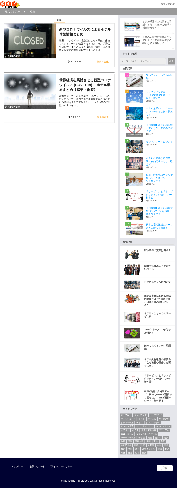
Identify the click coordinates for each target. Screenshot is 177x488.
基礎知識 (139, 441)
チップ (139, 422)
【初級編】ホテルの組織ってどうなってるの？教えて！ (159, 128)
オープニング (156, 415)
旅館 (160, 449)
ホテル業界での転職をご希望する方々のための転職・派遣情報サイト (156, 24)
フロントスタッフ (144, 426)
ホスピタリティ (163, 426)
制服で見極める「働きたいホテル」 (157, 267)
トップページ (18, 466)
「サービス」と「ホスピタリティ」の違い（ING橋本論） (159, 194)
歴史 (167, 449)
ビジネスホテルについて (159, 141)
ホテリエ (125, 430)
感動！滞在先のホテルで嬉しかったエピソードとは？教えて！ (159, 177)
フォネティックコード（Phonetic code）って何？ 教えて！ (158, 94)
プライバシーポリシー (60, 466)
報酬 (148, 441)
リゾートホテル (128, 437)
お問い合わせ (168, 4)
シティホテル (127, 422)
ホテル (135, 430)
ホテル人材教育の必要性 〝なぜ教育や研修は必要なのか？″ (157, 362)
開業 (144, 453)
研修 (123, 453)
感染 (166, 445)
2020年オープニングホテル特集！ (157, 331)
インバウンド (140, 415)
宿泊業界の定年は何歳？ (157, 250)
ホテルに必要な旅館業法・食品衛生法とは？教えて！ (159, 161)
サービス (152, 419)
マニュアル (164, 430)
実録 (155, 441)
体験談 (141, 437)
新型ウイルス (148, 449)
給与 (137, 453)
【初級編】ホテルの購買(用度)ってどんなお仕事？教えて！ (159, 211)
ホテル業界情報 (148, 430)
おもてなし (126, 415)
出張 (166, 437)
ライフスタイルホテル (146, 434)
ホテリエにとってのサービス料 (157, 315)
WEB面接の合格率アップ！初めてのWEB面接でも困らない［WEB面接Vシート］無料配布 (158, 396)
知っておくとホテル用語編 (157, 347)
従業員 (151, 445)
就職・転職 (139, 445)
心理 (159, 445)
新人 (137, 449)
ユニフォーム (127, 434)
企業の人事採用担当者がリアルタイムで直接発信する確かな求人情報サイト (156, 40)
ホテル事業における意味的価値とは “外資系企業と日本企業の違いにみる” (157, 300)
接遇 (123, 449)
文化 (130, 449)
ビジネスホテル (153, 422)
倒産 (150, 437)
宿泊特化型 (126, 445)
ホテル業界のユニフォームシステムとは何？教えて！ (159, 111)
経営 (130, 453)
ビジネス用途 (127, 426)
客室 (163, 441)
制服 (123, 441)
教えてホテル (12, 11)
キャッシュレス (128, 419)
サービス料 (164, 419)
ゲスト (141, 419)
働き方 (158, 437)
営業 (130, 441)
